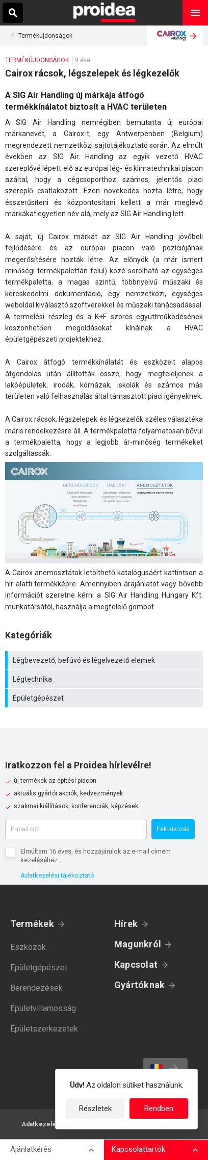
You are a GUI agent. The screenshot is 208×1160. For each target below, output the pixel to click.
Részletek (95, 1108)
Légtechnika (105, 679)
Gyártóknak (139, 984)
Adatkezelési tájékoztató (57, 875)
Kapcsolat (136, 964)
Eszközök (28, 947)
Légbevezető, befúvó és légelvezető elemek (105, 660)
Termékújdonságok (45, 35)
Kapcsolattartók (138, 1149)
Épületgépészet (105, 698)
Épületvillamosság (43, 1008)
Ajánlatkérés (30, 1149)
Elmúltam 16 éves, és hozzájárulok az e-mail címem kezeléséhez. (95, 855)
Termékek (32, 923)
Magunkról (137, 944)
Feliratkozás (173, 829)
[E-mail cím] (76, 829)
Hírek (126, 923)
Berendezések (36, 988)
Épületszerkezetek (44, 1029)
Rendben (158, 1108)
